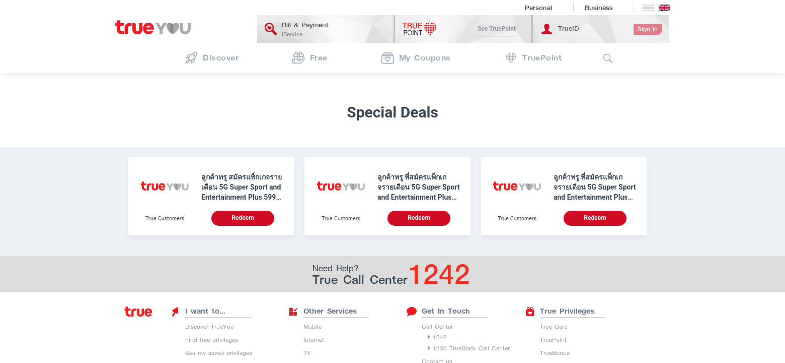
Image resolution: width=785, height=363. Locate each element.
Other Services (322, 311)
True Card (554, 326)
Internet (313, 339)
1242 (440, 337)
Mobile (312, 326)
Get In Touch (438, 311)
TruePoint (553, 339)
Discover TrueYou (209, 326)
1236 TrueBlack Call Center (471, 348)
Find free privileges (211, 339)
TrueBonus (555, 352)
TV (306, 352)
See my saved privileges (218, 352)
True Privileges (559, 311)
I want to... (197, 311)
